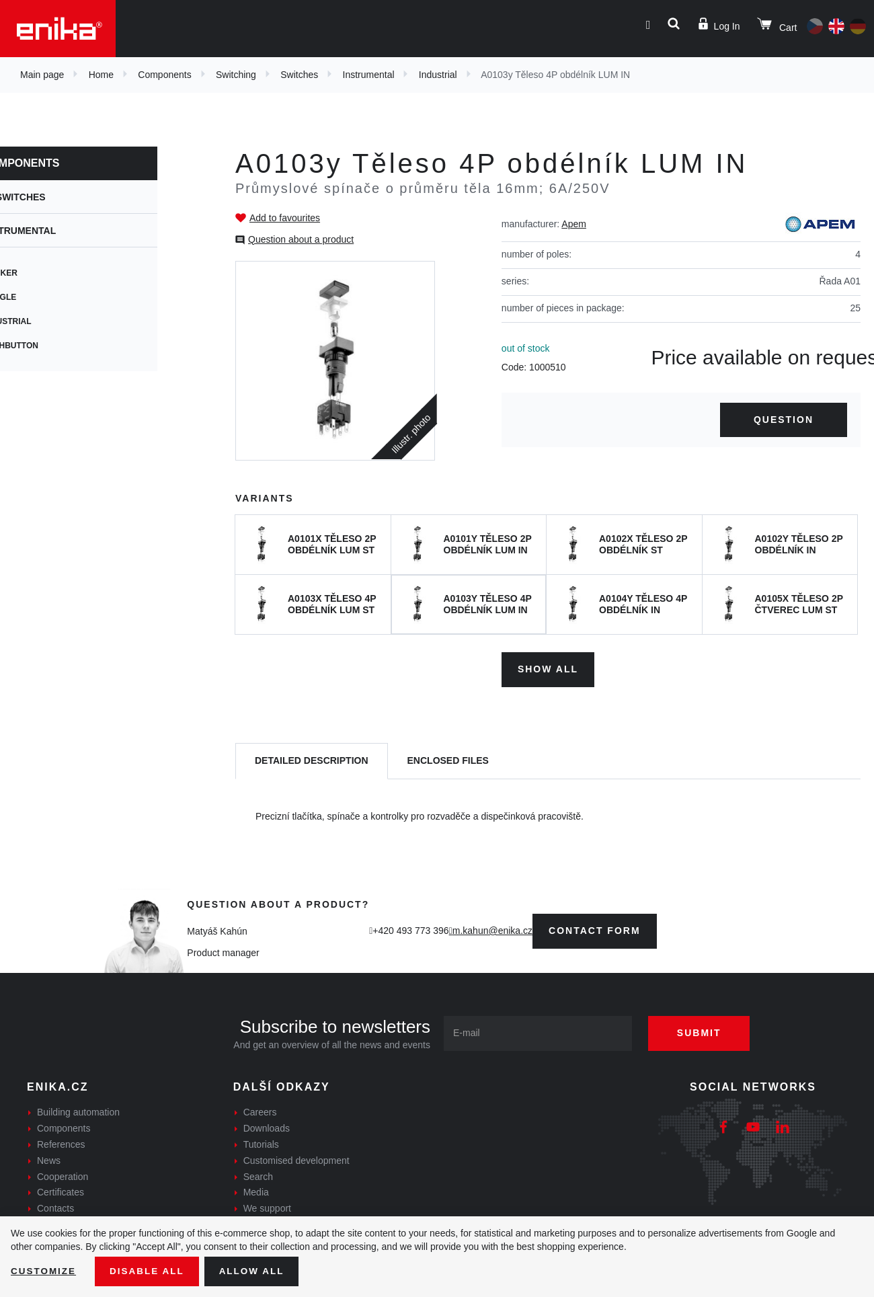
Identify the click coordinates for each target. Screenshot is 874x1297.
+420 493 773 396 (410, 929)
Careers (260, 1110)
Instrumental (369, 74)
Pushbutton (55, 345)
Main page (42, 74)
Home (101, 74)
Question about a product (301, 239)
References (61, 1143)
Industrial (438, 74)
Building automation (78, 1110)
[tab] (311, 760)
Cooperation (62, 1174)
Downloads (266, 1127)
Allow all (256, 1270)
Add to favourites (284, 217)
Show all (548, 667)
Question (783, 419)
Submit (704, 1031)
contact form (595, 929)
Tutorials (261, 1143)
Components (164, 74)
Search (258, 1174)
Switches (299, 74)
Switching (236, 74)
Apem (573, 224)
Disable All (150, 1270)
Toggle (44, 297)
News (49, 1159)
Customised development (296, 1159)
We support (267, 1207)
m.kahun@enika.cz (492, 929)
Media (256, 1190)
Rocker (44, 273)
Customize (44, 1270)
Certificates (60, 1190)
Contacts (55, 1207)
